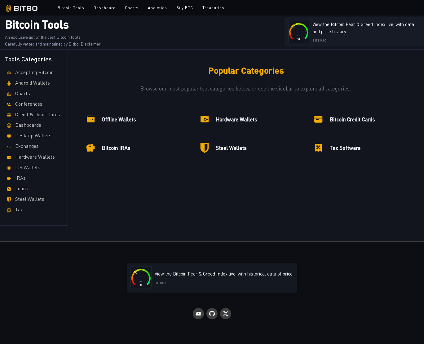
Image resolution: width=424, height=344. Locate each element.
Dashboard (105, 8)
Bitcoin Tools (71, 8)
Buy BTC (184, 8)
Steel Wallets (24, 199)
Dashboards (23, 125)
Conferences (23, 104)
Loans (16, 189)
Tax (14, 210)
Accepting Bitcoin (29, 72)
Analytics (157, 8)
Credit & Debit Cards (32, 115)
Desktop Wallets (28, 136)
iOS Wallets (22, 168)
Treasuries (213, 8)
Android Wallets (27, 83)
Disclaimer (91, 44)
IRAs (15, 178)
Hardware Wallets (30, 157)
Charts (132, 8)
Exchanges (22, 146)
